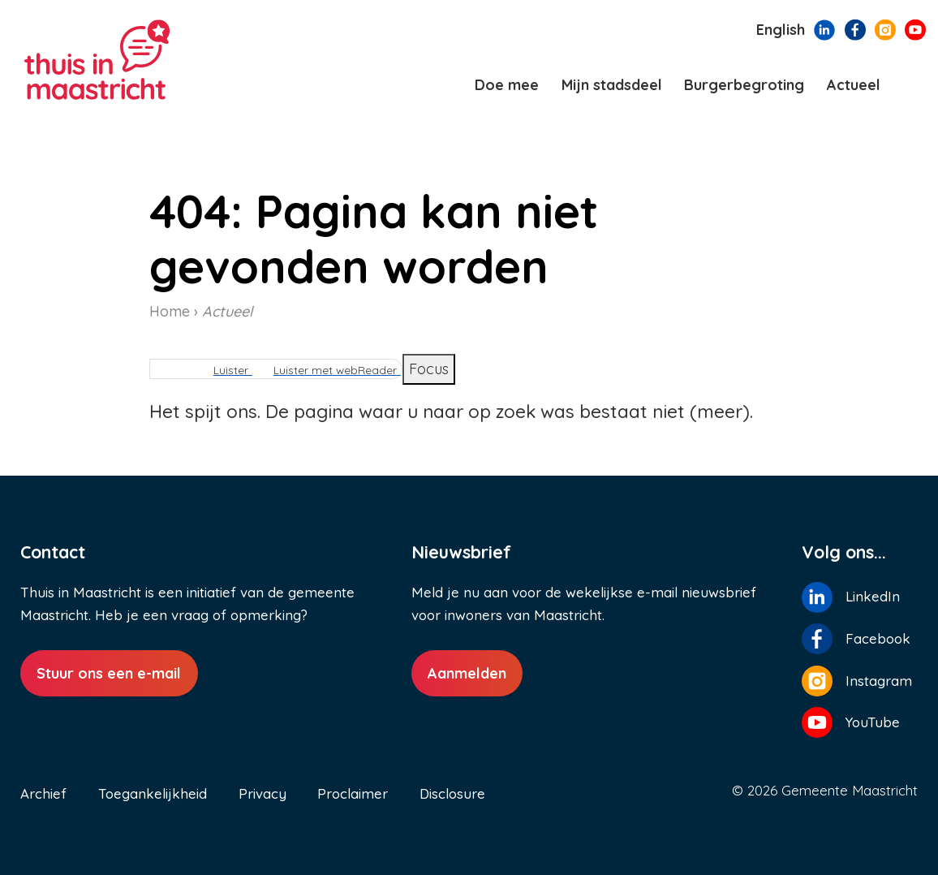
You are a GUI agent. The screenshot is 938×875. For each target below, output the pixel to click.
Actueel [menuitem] (853, 84)
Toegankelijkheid (152, 793)
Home (169, 311)
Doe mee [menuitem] (507, 84)
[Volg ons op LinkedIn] (824, 28)
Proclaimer (352, 793)
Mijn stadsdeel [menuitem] (612, 84)
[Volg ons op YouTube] (915, 28)
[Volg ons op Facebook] (855, 28)
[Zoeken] (911, 85)
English (780, 29)
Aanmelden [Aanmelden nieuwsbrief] (467, 673)
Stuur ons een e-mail (109, 673)
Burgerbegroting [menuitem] (744, 84)
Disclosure (452, 793)
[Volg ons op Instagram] (885, 28)
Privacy (262, 793)
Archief (43, 793)
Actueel (227, 311)
